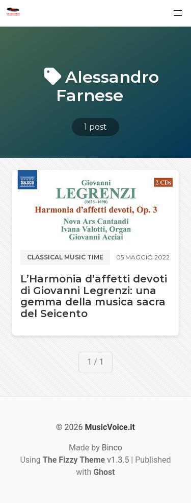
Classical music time (65, 257)
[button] (178, 13)
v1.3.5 (86, 460)
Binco (112, 447)
